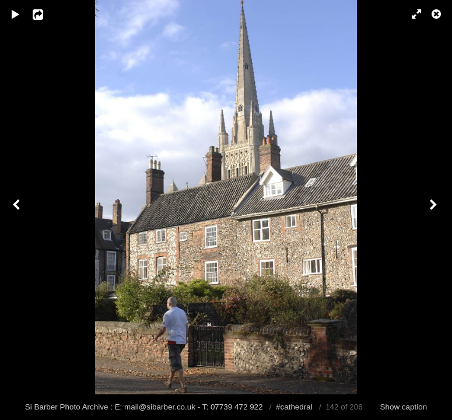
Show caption (404, 406)
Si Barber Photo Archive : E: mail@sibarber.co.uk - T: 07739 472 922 (145, 406)
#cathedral (294, 406)
